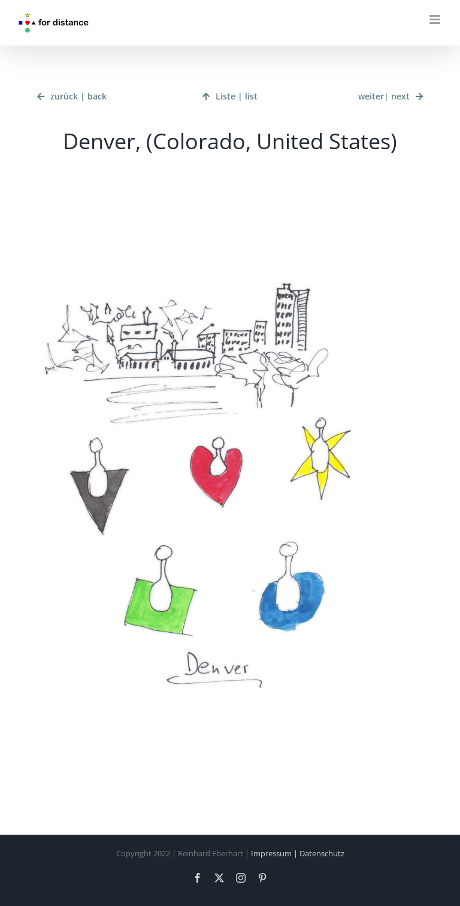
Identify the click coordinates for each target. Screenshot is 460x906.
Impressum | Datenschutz (297, 853)
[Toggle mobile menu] (435, 19)
